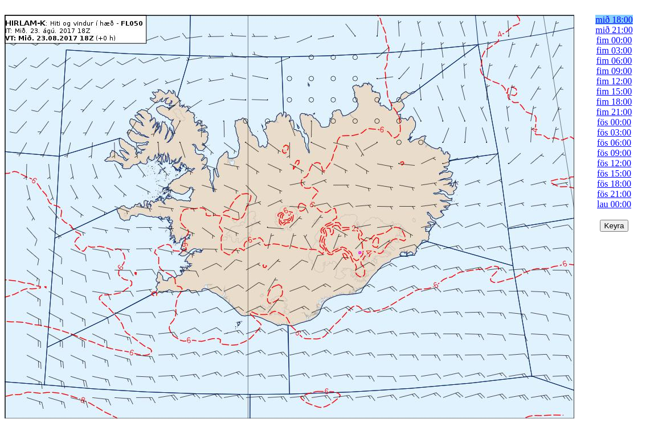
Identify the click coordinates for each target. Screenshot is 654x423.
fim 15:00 (614, 91)
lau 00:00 (614, 204)
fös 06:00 (614, 142)
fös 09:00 (614, 153)
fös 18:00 (614, 183)
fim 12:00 (614, 81)
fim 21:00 (614, 112)
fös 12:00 (614, 163)
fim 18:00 (614, 101)
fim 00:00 (614, 40)
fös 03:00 (614, 132)
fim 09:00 (614, 71)
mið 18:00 (613, 19)
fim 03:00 (614, 50)
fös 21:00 (614, 194)
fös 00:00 (614, 122)
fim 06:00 (614, 60)
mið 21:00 (613, 30)
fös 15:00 (614, 173)
